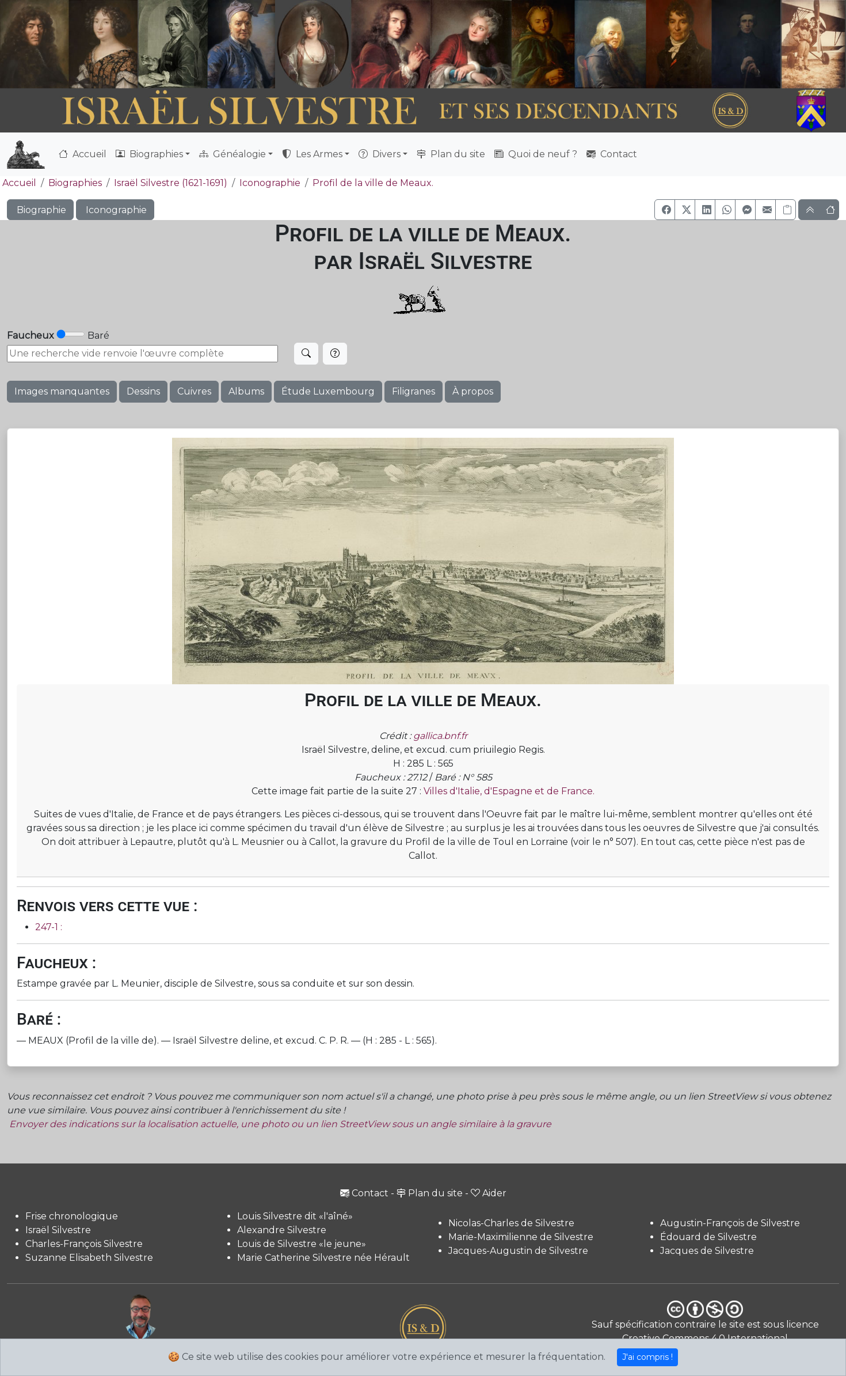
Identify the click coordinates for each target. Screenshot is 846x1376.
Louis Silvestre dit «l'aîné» (295, 1216)
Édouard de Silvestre (708, 1236)
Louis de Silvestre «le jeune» (301, 1243)
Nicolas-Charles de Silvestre (511, 1223)
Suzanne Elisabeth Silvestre (89, 1257)
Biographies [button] (149, 154)
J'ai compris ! (647, 1357)
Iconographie (269, 182)
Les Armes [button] (312, 154)
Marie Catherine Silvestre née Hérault (323, 1257)
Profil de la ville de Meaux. (373, 182)
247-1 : (48, 927)
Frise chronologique (71, 1216)
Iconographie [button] (115, 209)
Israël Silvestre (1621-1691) (170, 182)
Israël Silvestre (58, 1230)
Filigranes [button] (413, 391)
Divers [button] (380, 154)
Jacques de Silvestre (707, 1250)
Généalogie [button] (232, 154)
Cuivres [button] (194, 391)
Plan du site (451, 154)
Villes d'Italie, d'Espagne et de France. (509, 791)
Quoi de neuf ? (535, 154)
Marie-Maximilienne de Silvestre (520, 1236)
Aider (488, 1193)
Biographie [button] (40, 209)
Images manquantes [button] (61, 391)
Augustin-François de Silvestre (730, 1223)
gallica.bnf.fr (440, 735)
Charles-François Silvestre (84, 1243)
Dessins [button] (143, 391)
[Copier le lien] (785, 209)
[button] (664, 209)
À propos (472, 391)
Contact (611, 154)
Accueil (82, 154)
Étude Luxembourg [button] (328, 391)
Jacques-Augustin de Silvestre (518, 1250)
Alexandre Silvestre (281, 1230)
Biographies (75, 182)
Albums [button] (246, 391)
